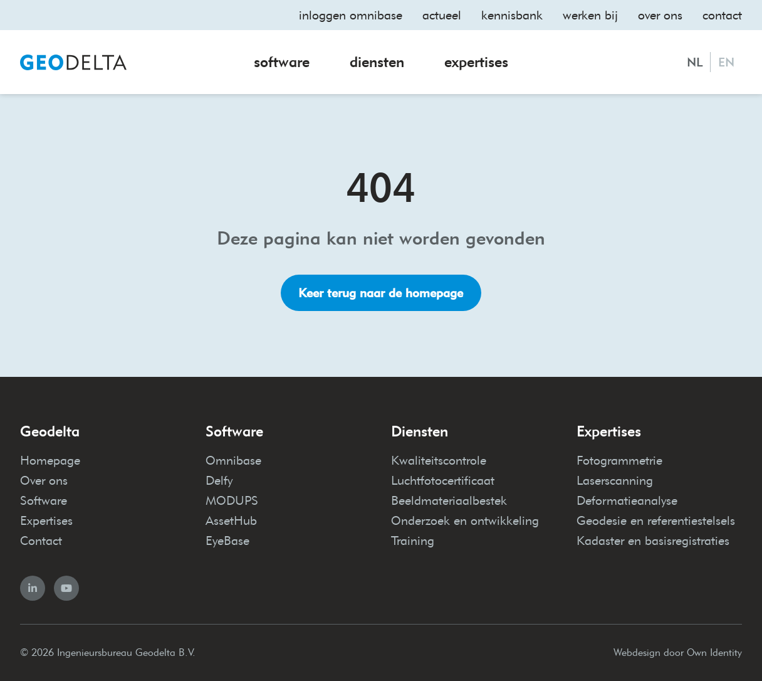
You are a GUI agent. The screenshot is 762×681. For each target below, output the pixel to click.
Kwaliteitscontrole (438, 460)
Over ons (660, 15)
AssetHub (231, 520)
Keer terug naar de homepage (380, 292)
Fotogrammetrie (619, 460)
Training (412, 540)
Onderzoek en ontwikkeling (465, 520)
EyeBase (227, 540)
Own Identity (714, 652)
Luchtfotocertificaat (442, 480)
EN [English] (726, 62)
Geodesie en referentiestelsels (656, 520)
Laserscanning (615, 480)
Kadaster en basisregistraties (653, 540)
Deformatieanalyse (627, 500)
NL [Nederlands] (694, 62)
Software (282, 62)
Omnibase (233, 460)
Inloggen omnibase (350, 15)
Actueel (441, 15)
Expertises (476, 62)
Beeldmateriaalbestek (449, 500)
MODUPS (232, 500)
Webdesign (636, 652)
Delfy (219, 480)
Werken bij (590, 15)
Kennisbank (512, 15)
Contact (722, 15)
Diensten (377, 62)
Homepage (50, 460)
